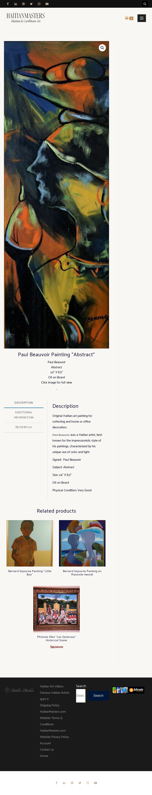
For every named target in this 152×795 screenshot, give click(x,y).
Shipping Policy (49, 705)
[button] (102, 47)
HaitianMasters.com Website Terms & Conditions (53, 718)
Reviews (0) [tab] (23, 427)
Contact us (47, 749)
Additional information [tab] (24, 415)
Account (45, 743)
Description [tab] (23, 402)
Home (44, 756)
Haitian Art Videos (52, 686)
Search (81, 686)
